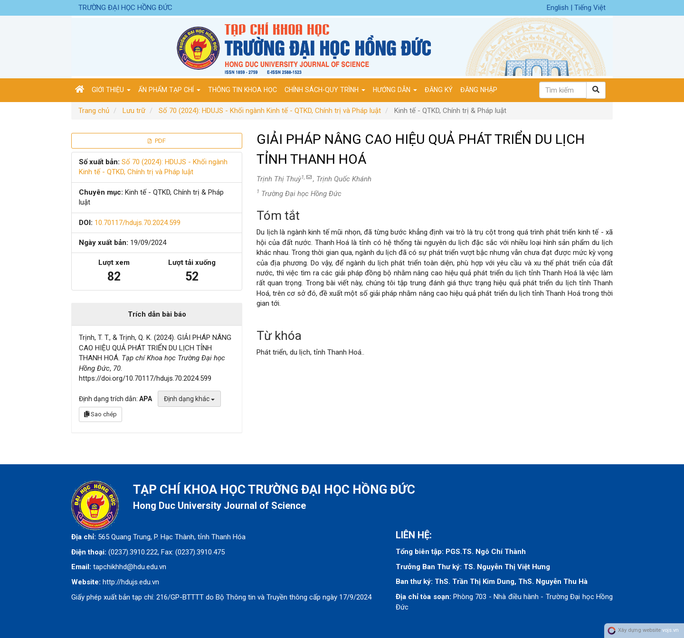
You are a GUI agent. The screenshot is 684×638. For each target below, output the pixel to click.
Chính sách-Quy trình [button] (325, 90)
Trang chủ (93, 110)
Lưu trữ (134, 110)
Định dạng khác (189, 399)
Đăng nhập (478, 90)
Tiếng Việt (590, 7)
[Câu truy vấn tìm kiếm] (563, 90)
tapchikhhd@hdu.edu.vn (129, 567)
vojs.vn (670, 631)
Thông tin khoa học (242, 90)
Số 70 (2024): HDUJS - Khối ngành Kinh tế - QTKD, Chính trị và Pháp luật (270, 110)
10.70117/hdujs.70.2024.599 (137, 222)
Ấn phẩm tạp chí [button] (169, 90)
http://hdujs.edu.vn (131, 582)
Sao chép (100, 414)
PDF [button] (157, 140)
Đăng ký (439, 90)
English (558, 7)
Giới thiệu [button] (111, 90)
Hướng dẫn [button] (395, 90)
